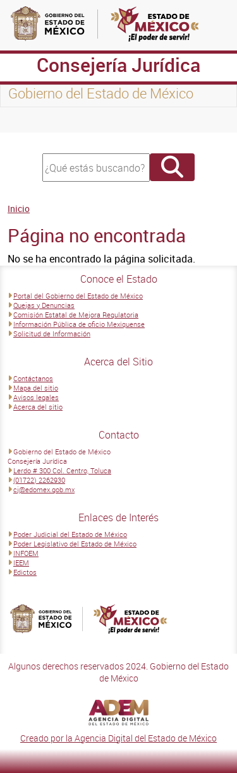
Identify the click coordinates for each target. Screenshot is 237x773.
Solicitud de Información (51, 333)
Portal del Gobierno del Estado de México (78, 295)
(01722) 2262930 (39, 480)
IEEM (21, 562)
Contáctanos (33, 378)
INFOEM (26, 553)
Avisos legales (36, 397)
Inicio (19, 209)
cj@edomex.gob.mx (44, 489)
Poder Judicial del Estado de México (70, 534)
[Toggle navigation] (25, 120)
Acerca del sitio (38, 406)
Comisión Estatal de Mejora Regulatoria (75, 314)
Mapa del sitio (35, 387)
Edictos (25, 572)
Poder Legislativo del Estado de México (75, 543)
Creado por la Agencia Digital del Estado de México (118, 738)
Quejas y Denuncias (44, 305)
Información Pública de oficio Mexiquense (79, 324)
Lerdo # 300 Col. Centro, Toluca (62, 470)
